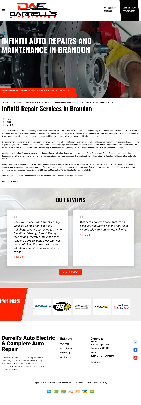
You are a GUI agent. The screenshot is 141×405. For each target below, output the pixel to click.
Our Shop (65, 344)
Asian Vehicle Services (10, 181)
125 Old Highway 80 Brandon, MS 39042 (49, 90)
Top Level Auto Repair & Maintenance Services (67, 102)
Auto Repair (66, 348)
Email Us (95, 362)
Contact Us (65, 357)
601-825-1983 (129, 11)
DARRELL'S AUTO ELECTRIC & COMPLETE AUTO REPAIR (25, 102)
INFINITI (111, 102)
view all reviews (70, 271)
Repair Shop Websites (59, 383)
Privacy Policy (101, 383)
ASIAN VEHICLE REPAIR (96, 102)
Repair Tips (66, 352)
